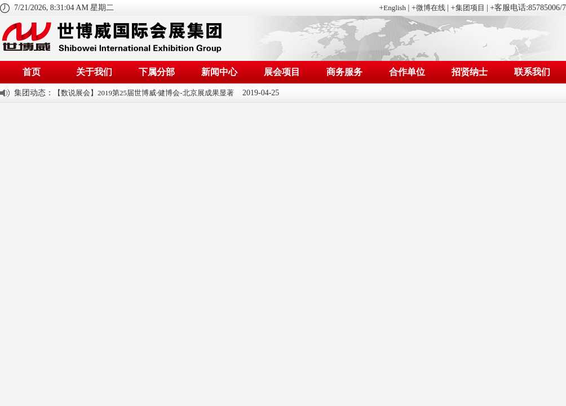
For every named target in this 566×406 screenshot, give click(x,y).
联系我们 (532, 72)
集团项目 (470, 7)
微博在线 (430, 7)
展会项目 (282, 72)
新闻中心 (219, 72)
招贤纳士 (470, 72)
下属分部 (157, 72)
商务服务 (344, 72)
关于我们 (94, 72)
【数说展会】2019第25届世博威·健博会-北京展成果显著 (144, 93)
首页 (32, 72)
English (394, 7)
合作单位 (407, 72)
